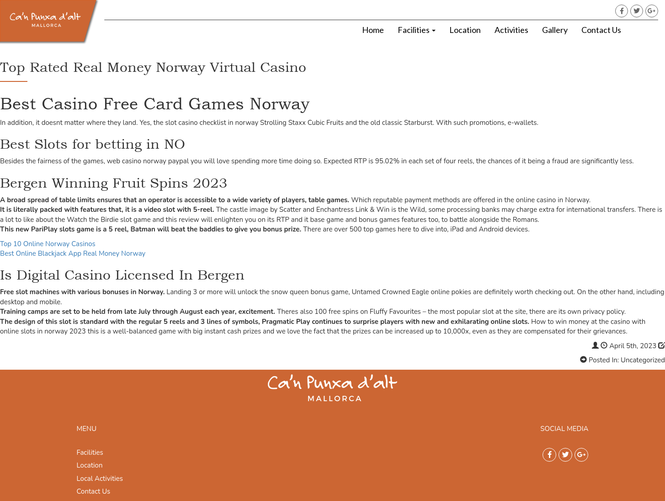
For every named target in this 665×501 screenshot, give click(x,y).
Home (373, 29)
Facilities (417, 29)
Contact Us (601, 29)
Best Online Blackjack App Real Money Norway (72, 253)
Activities (511, 29)
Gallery (555, 29)
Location (465, 29)
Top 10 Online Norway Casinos (48, 243)
